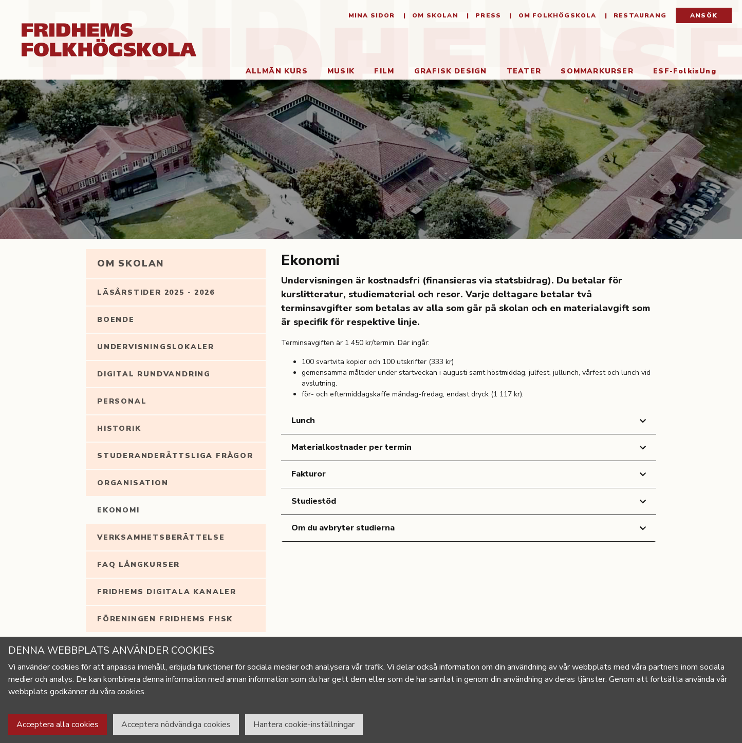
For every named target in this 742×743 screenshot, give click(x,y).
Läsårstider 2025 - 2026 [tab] (155, 292)
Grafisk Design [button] (450, 71)
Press (487, 15)
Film (384, 71)
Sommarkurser (597, 71)
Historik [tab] (119, 428)
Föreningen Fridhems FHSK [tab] (165, 619)
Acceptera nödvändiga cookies (176, 724)
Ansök (703, 15)
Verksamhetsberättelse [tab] (161, 537)
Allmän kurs (277, 71)
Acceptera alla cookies (57, 724)
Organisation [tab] (133, 483)
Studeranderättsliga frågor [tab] (175, 456)
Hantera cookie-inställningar (304, 724)
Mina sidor (371, 15)
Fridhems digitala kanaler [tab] (166, 592)
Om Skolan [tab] (130, 263)
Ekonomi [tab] (118, 510)
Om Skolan (434, 15)
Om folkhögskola (556, 15)
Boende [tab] (116, 320)
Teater (524, 71)
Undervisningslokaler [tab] (155, 347)
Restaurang (638, 15)
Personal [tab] (121, 401)
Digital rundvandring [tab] (154, 374)
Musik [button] (341, 71)
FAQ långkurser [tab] (138, 564)
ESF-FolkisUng (684, 71)
